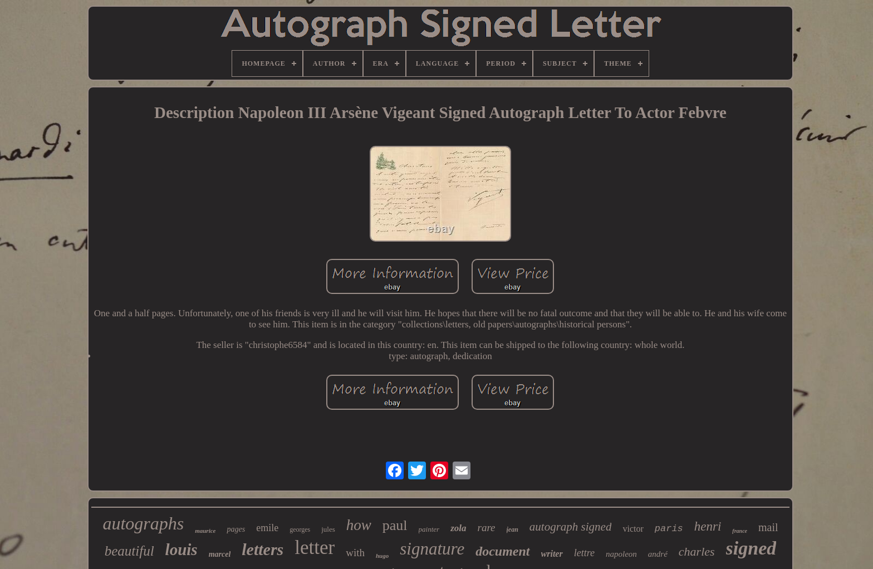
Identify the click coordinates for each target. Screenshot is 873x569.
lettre (584, 552)
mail (768, 527)
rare (486, 527)
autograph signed (570, 526)
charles (697, 551)
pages (236, 529)
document (502, 551)
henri (708, 526)
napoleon (621, 554)
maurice (205, 530)
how (358, 525)
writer (552, 553)
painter (429, 529)
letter (315, 547)
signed (751, 548)
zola (458, 528)
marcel (220, 554)
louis (181, 549)
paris (669, 528)
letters (262, 549)
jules (328, 529)
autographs (143, 523)
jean (512, 529)
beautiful (129, 550)
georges (300, 529)
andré (658, 554)
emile (267, 527)
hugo (382, 555)
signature (432, 548)
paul (395, 525)
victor (632, 528)
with (355, 552)
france (739, 531)
